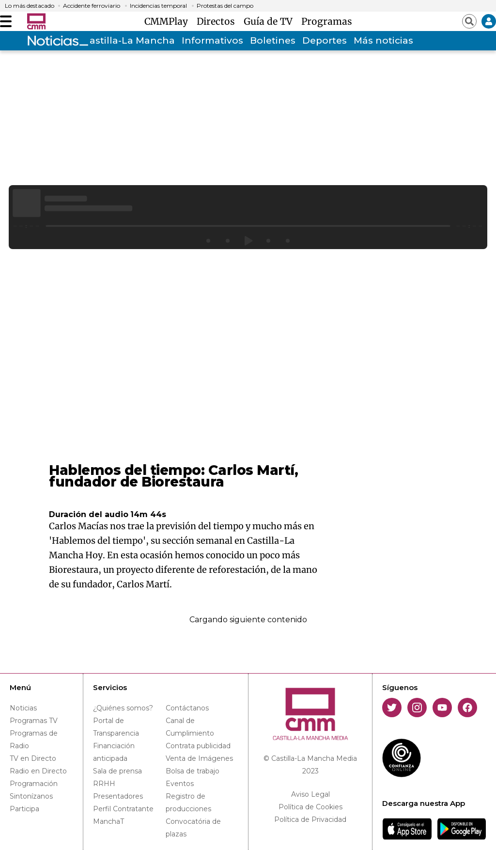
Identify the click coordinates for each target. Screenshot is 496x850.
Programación (34, 783)
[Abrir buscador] (469, 21)
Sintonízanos (31, 796)
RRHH (104, 783)
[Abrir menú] (6, 21)
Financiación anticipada (114, 752)
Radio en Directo (38, 771)
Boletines (272, 40)
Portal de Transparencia (116, 727)
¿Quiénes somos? (123, 708)
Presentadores (118, 796)
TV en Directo (33, 758)
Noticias (23, 708)
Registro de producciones (188, 802)
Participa (24, 808)
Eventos (180, 783)
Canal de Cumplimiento (190, 727)
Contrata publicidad (198, 745)
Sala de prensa (117, 771)
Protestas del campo (225, 5)
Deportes (324, 40)
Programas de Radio (34, 739)
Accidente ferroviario (91, 5)
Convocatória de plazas (193, 827)
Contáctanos (187, 708)
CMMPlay (168, 21)
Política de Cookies (310, 807)
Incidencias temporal (158, 5)
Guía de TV (270, 21)
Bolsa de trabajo (192, 771)
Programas (326, 21)
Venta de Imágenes (199, 758)
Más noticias (383, 40)
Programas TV (34, 720)
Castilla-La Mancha (129, 40)
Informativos (212, 40)
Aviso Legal (310, 794)
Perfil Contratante (123, 808)
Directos (218, 21)
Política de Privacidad (310, 819)
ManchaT (108, 821)
